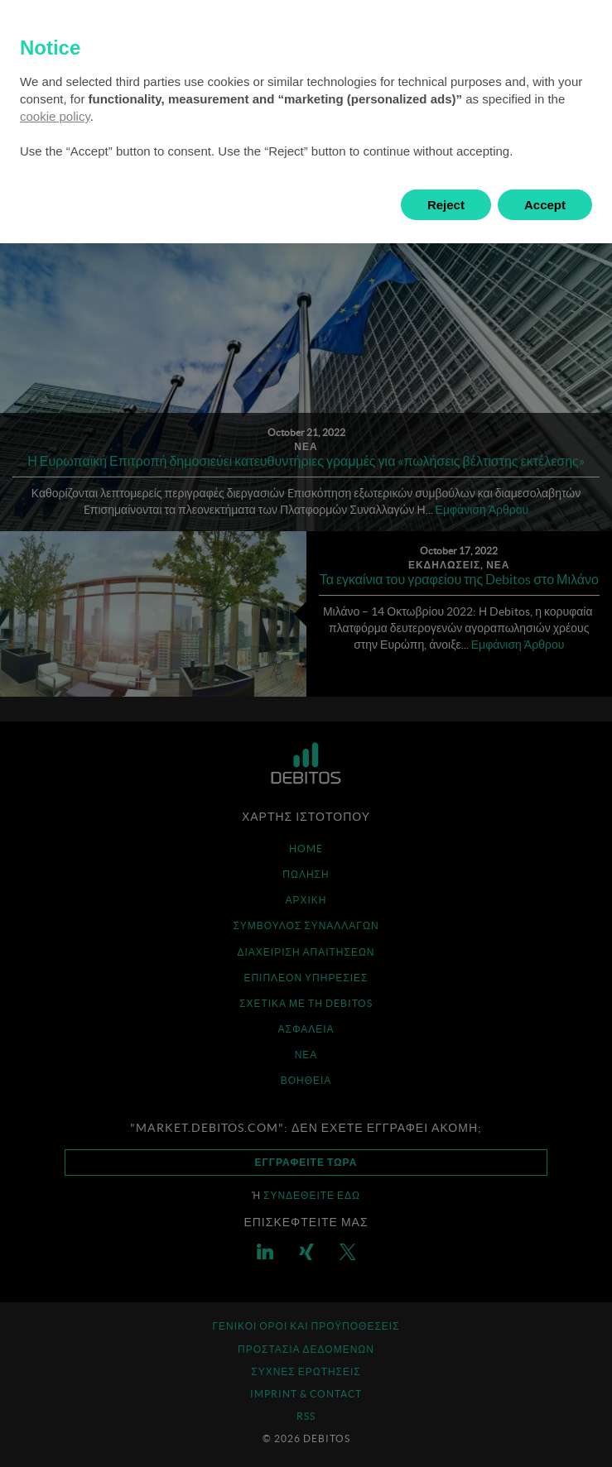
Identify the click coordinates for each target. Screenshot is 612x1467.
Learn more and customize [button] (125, 205)
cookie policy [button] (55, 116)
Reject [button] (446, 205)
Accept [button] (545, 205)
